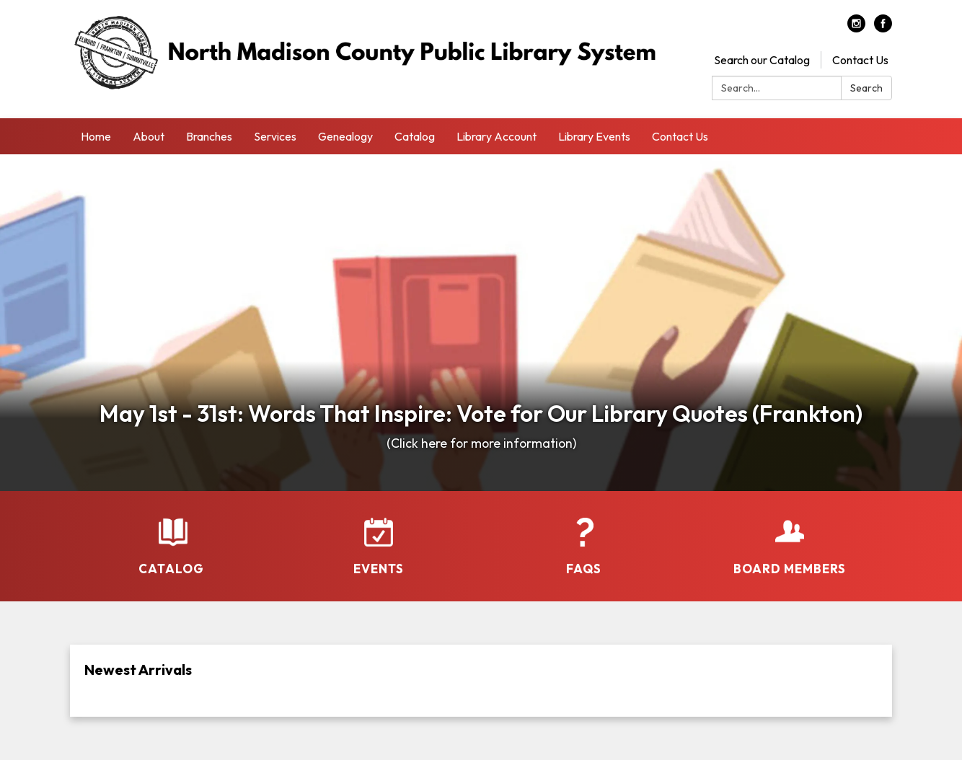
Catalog (414, 136)
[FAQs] (584, 537)
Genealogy (345, 136)
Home (96, 136)
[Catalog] (173, 537)
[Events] (378, 537)
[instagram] (856, 28)
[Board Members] (789, 537)
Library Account (496, 136)
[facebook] (883, 28)
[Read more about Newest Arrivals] (481, 681)
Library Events (594, 136)
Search (866, 87)
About (148, 136)
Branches (209, 136)
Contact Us (860, 60)
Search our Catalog (762, 60)
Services (275, 136)
